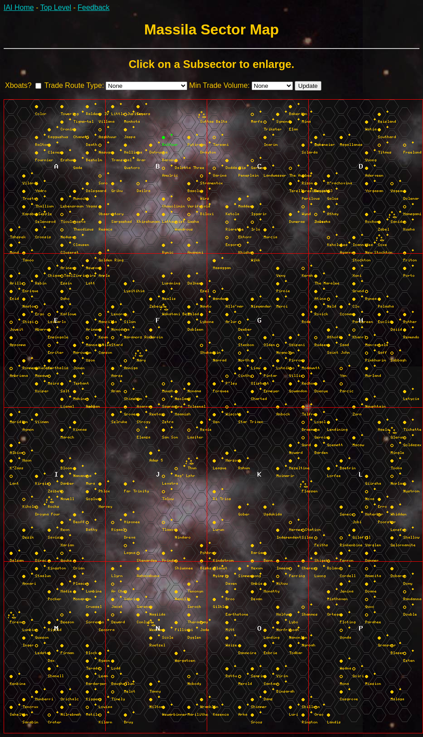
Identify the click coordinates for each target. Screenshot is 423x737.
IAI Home (19, 7)
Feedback (93, 7)
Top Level (56, 7)
